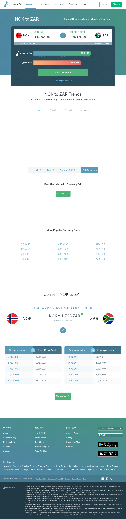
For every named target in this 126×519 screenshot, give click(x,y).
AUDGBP (63, 244)
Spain (48, 469)
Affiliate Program (42, 446)
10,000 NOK (13, 374)
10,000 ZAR (73, 374)
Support (86, 4)
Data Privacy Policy (41, 479)
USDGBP (25, 254)
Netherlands (100, 466)
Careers (6, 446)
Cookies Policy (52, 479)
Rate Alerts (39, 442)
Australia (7, 466)
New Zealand (112, 466)
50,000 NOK (13, 380)
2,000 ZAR (72, 363)
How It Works (40, 433)
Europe (33, 466)
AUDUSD (101, 254)
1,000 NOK (13, 357)
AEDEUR (100, 244)
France (41, 466)
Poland (18, 469)
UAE (76, 469)
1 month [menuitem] (68, 110)
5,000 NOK (13, 369)
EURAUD (25, 244)
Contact (6, 451)
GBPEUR (100, 249)
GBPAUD (63, 254)
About (5, 433)
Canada (16, 466)
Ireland (76, 466)
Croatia (25, 466)
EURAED (63, 259)
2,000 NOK (13, 363)
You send (38, 32)
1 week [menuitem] (53, 110)
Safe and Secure (76, 479)
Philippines (8, 469)
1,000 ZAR (72, 357)
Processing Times (73, 442)
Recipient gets (77, 32)
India (69, 466)
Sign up (116, 4)
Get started (63, 193)
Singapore (27, 469)
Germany (50, 466)
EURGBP (25, 259)
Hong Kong (60, 466)
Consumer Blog (9, 437)
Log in (104, 4)
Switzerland (58, 469)
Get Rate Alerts (89, 170)
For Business (40, 437)
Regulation (67, 479)
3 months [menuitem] (85, 110)
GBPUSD (63, 249)
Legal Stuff (60, 479)
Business (44, 4)
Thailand (69, 469)
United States (102, 469)
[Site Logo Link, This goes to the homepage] (14, 4)
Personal (30, 4)
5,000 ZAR (72, 369)
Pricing (69, 437)
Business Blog (9, 442)
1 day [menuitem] (39, 110)
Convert (69, 446)
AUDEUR (100, 259)
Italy (83, 466)
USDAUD (25, 249)
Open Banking (41, 451)
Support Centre (73, 433)
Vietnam (113, 469)
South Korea (39, 469)
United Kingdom (87, 469)
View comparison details (63, 80)
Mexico (90, 466)
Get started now (63, 72)
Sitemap (85, 479)
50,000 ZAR (73, 380)
